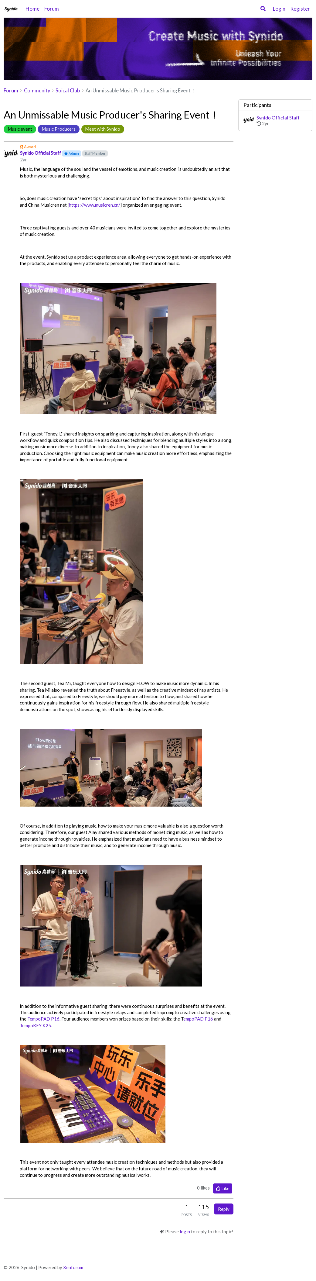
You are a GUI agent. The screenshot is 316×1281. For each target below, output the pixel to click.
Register (300, 8)
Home (32, 8)
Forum (51, 8)
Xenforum (73, 1267)
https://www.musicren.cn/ (94, 205)
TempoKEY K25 (35, 1025)
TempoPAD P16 (43, 1018)
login (185, 1231)
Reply (223, 1209)
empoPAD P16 (198, 1018)
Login (279, 8)
